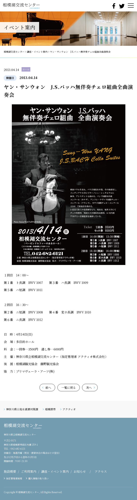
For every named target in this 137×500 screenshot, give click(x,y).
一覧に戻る (68, 388)
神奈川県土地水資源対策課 (22, 409)
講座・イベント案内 (55, 471)
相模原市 (50, 409)
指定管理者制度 (14, 478)
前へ (48, 388)
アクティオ (69, 409)
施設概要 (10, 471)
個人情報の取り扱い (38, 478)
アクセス (101, 471)
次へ (89, 388)
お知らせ (80, 471)
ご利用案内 (28, 471)
